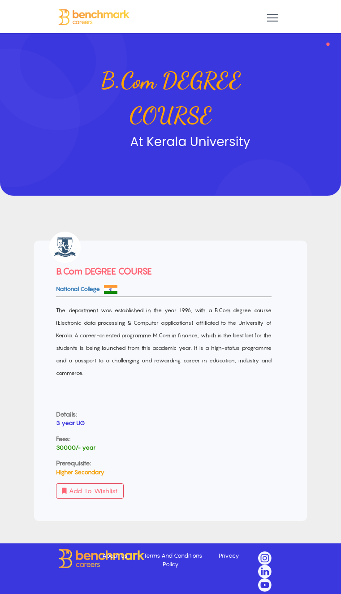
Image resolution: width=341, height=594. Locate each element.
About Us (115, 555)
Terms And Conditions (173, 555)
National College (78, 289)
